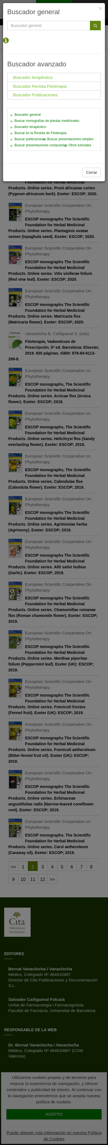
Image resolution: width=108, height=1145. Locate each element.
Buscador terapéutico (30, 127)
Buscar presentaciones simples (70, 139)
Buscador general (27, 115)
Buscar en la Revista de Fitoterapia (40, 133)
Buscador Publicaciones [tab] (35, 94)
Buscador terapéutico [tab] (33, 77)
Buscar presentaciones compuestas (40, 145)
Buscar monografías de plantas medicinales (46, 121)
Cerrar (91, 172)
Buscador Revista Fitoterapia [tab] (40, 86)
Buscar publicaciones (30, 139)
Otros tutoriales (79, 145)
